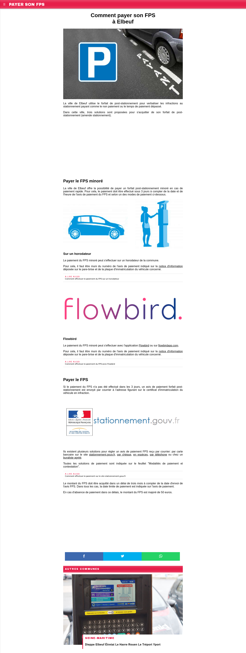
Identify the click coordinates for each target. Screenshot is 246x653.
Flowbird (144, 345)
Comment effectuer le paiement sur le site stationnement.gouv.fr (95, 476)
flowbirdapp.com (168, 345)
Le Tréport (145, 644)
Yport (156, 644)
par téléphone (158, 454)
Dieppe (90, 644)
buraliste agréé (72, 457)
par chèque (124, 454)
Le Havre (121, 644)
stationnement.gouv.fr (102, 454)
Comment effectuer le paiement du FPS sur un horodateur (92, 279)
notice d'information (171, 266)
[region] (123, 147)
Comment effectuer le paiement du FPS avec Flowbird (90, 364)
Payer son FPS (27, 3)
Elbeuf (99, 644)
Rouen (132, 644)
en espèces (140, 454)
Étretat (109, 644)
